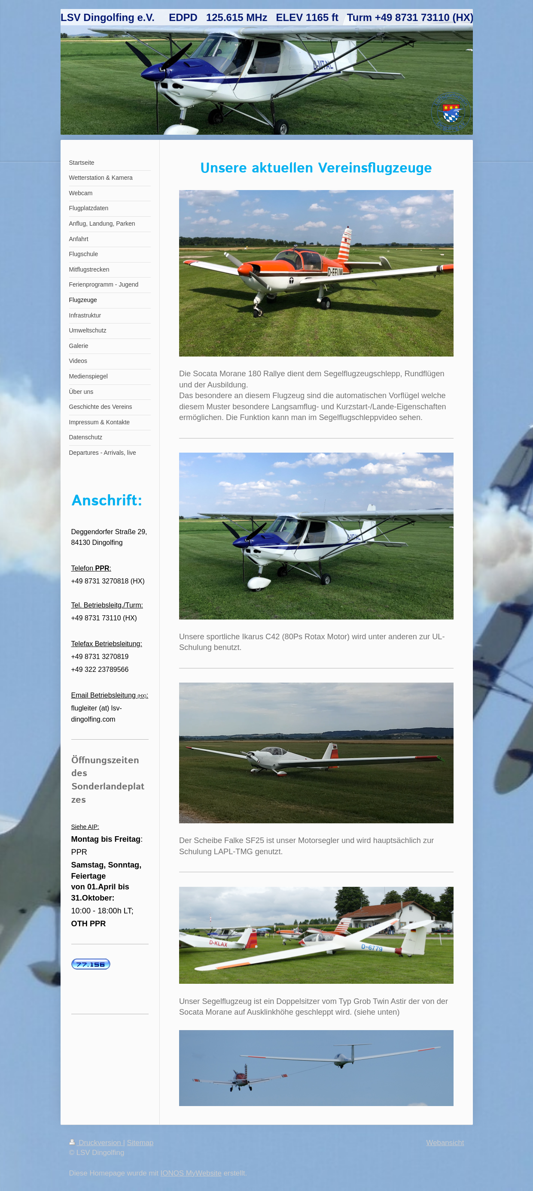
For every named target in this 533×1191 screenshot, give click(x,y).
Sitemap (140, 1143)
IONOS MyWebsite (191, 1173)
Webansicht (445, 1143)
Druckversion (96, 1143)
